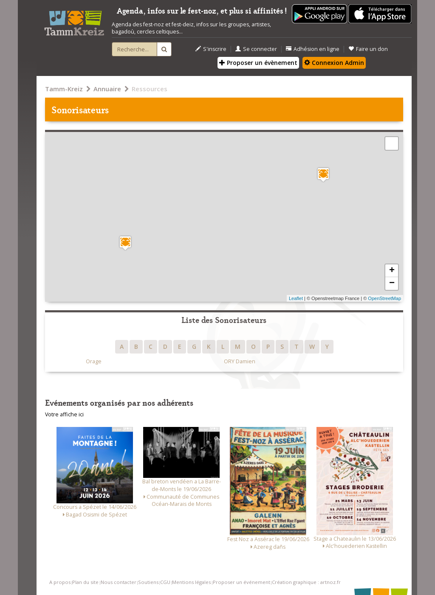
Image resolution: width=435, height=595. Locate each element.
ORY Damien (239, 361)
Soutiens (148, 582)
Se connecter (256, 49)
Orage (94, 361)
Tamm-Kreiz (64, 88)
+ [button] (392, 270)
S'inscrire (210, 49)
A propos (60, 582)
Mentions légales (191, 582)
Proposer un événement (241, 582)
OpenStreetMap (384, 298)
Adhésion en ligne (312, 49)
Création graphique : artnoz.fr (306, 582)
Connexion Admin (334, 63)
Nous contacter (118, 582)
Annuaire (107, 88)
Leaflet (296, 298)
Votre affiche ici (64, 414)
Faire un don (368, 49)
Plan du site (85, 582)
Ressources (149, 88)
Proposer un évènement (258, 63)
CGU (165, 582)
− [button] (392, 283)
